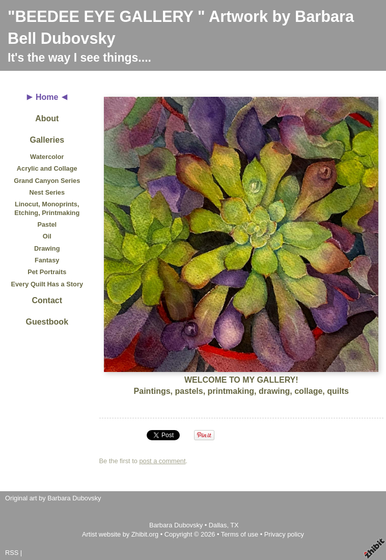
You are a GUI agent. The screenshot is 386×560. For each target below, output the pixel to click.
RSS (11, 552)
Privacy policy (284, 534)
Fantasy (47, 260)
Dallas (218, 525)
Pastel (47, 224)
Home (47, 97)
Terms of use (239, 534)
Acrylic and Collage (47, 168)
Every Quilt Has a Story (47, 284)
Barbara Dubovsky (177, 525)
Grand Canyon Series (47, 180)
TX (234, 525)
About (47, 118)
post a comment (162, 461)
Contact (47, 300)
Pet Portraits (46, 272)
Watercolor (47, 157)
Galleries (47, 140)
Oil (47, 236)
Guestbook (46, 321)
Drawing (47, 248)
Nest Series (47, 192)
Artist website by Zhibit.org (120, 534)
